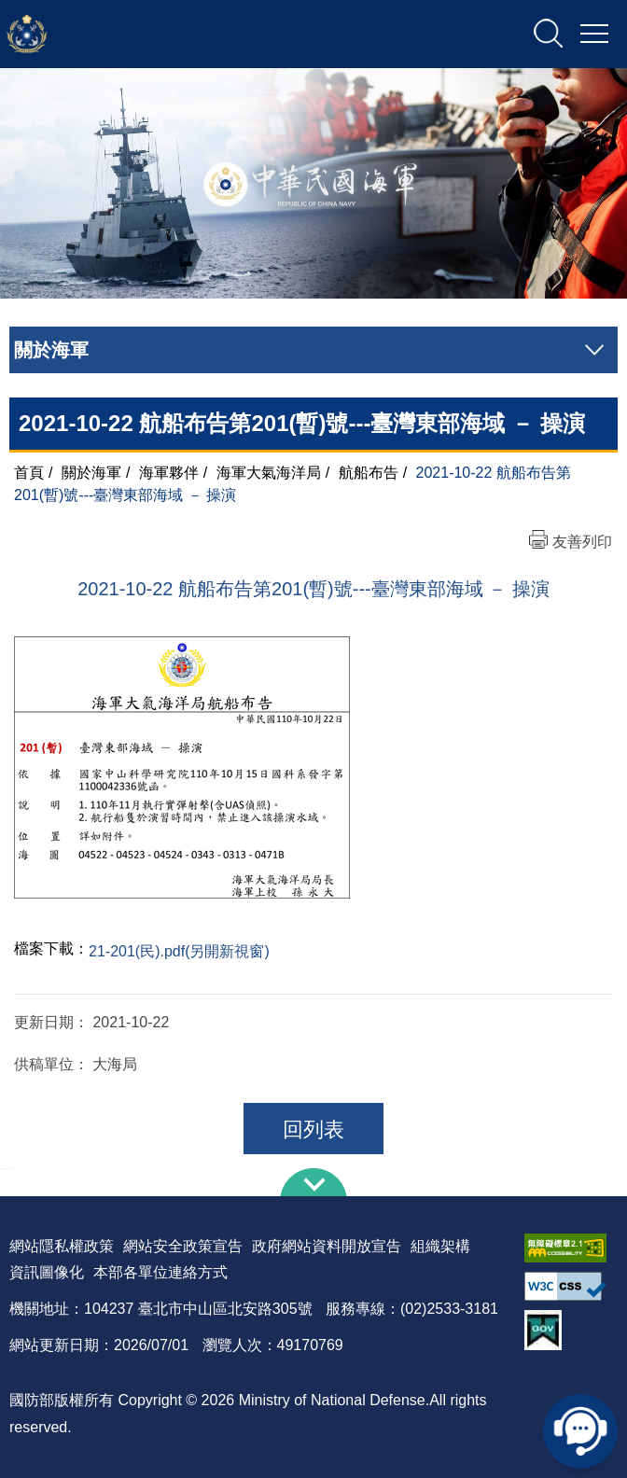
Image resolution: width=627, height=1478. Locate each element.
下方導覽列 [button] (313, 1182)
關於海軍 (91, 473)
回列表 (313, 1129)
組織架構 (440, 1246)
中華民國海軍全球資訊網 (201, 34)
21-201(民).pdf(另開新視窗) (179, 951)
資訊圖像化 (46, 1272)
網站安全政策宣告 (183, 1246)
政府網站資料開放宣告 (326, 1246)
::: (6, 1162)
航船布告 (368, 473)
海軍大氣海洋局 (268, 473)
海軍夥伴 (169, 473)
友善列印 (582, 542)
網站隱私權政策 (61, 1246)
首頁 (29, 473)
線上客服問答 (580, 1431)
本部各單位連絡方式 (160, 1272)
